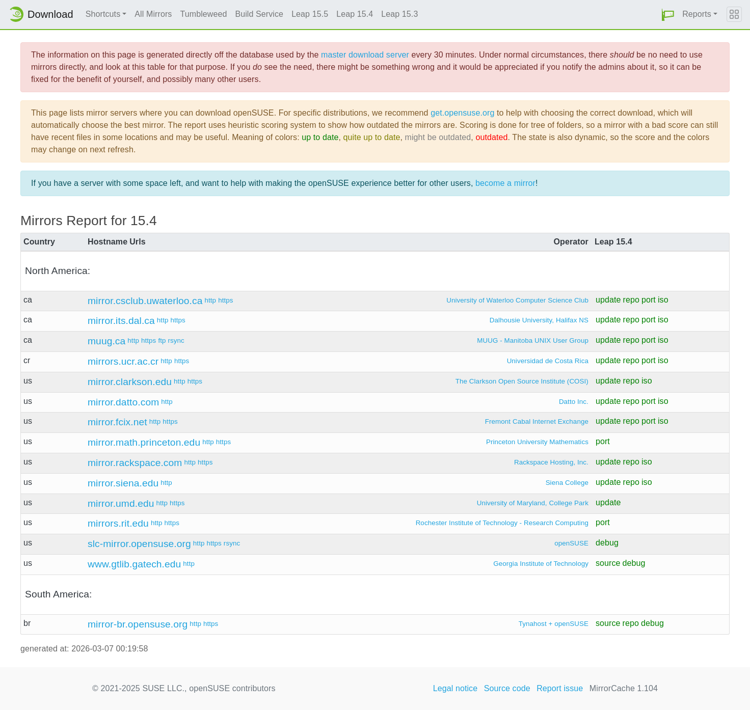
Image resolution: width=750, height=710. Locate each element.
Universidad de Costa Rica (547, 361)
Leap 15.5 (309, 14)
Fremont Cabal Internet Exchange (536, 421)
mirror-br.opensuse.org (138, 624)
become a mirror (505, 183)
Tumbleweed (203, 14)
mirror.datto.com (123, 402)
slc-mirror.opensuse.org (139, 543)
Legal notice (455, 688)
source (608, 563)
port (648, 299)
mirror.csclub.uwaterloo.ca (145, 300)
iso (663, 299)
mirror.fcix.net (117, 422)
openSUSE (571, 543)
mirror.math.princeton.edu (144, 442)
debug (607, 542)
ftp (162, 340)
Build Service (259, 14)
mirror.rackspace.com (135, 462)
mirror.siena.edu (123, 483)
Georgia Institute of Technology (540, 563)
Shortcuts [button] (103, 14)
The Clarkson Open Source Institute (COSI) (522, 381)
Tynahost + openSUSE (553, 623)
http (211, 300)
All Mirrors (153, 14)
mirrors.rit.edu (118, 523)
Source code (507, 688)
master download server (365, 54)
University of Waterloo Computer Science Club (517, 300)
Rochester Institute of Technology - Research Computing (502, 523)
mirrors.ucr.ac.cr (123, 361)
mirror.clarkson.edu (130, 381)
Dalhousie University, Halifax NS (539, 320)
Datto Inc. (573, 401)
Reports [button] (696, 14)
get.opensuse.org (462, 112)
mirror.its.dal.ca (121, 320)
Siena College (567, 482)
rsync (176, 340)
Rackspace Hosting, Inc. (551, 462)
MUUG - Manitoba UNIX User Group (532, 340)
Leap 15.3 (399, 14)
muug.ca (106, 341)
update (608, 299)
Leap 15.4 (354, 14)
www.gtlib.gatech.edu (134, 564)
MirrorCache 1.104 (624, 688)
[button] (668, 14)
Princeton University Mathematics (537, 442)
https (225, 300)
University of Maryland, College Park (532, 503)
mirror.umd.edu (121, 503)
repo (631, 299)
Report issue (560, 688)
